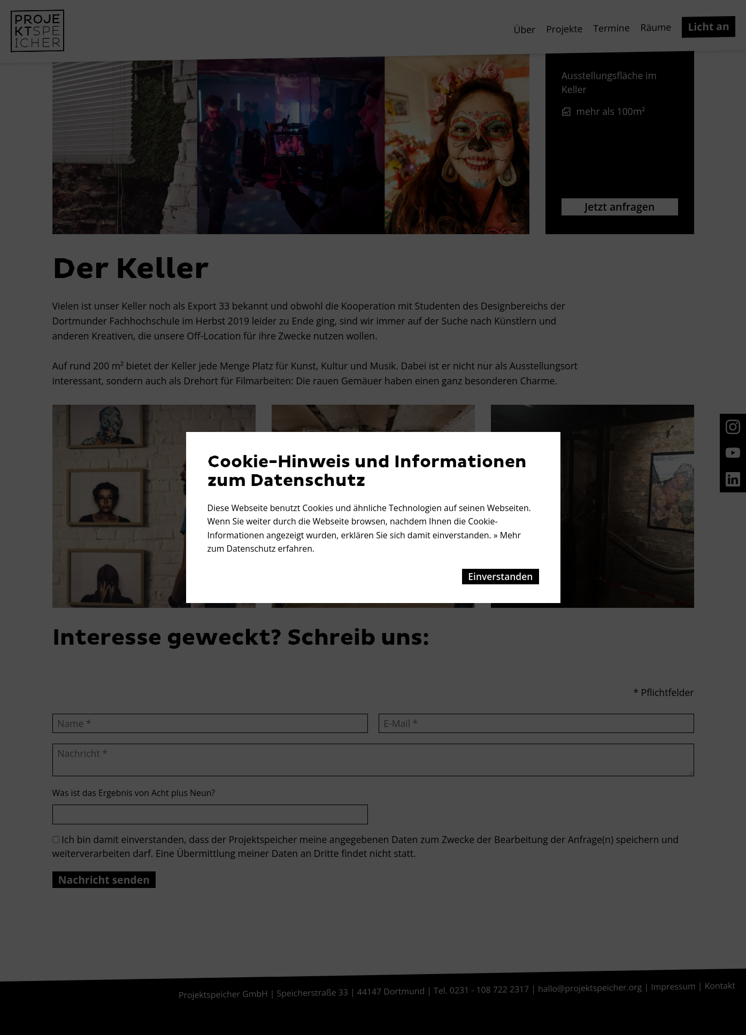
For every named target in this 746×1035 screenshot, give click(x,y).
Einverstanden (500, 576)
